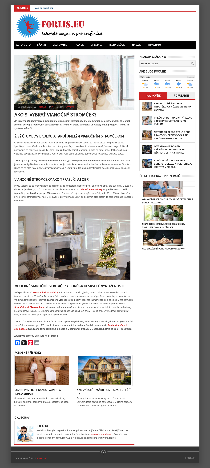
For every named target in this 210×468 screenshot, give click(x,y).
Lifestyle (96, 44)
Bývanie (41, 44)
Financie (78, 44)
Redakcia (41, 107)
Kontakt (190, 458)
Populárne (181, 95)
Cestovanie (60, 44)
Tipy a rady (154, 44)
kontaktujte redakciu (101, 434)
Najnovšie (153, 95)
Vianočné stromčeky (91, 189)
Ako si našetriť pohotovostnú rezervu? (163, 248)
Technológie (117, 44)
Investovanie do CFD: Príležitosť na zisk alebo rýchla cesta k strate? (170, 149)
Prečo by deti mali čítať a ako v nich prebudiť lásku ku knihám (173, 120)
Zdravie (136, 44)
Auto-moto (23, 44)
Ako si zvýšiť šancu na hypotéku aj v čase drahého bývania (172, 106)
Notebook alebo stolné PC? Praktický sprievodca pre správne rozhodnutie (172, 135)
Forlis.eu (42, 458)
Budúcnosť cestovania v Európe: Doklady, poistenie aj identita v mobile (173, 163)
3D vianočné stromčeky (45, 292)
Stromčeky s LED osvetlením (29, 307)
